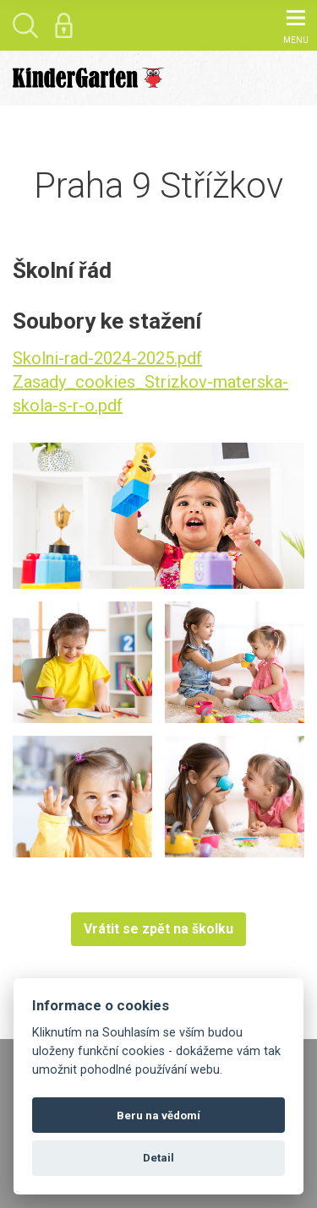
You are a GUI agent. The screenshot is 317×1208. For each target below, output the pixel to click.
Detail (158, 1157)
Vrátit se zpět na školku (158, 929)
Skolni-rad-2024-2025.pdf (107, 358)
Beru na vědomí (158, 1115)
